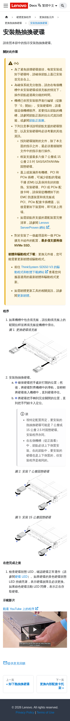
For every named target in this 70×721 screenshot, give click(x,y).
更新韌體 (23, 295)
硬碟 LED (21, 576)
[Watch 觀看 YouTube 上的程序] (35, 629)
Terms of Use (45, 712)
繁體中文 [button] (46, 5)
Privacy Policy (25, 712)
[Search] (63, 6)
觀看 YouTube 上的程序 (20, 609)
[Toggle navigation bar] (6, 5)
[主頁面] (6, 17)
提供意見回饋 (14, 663)
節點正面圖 (36, 120)
